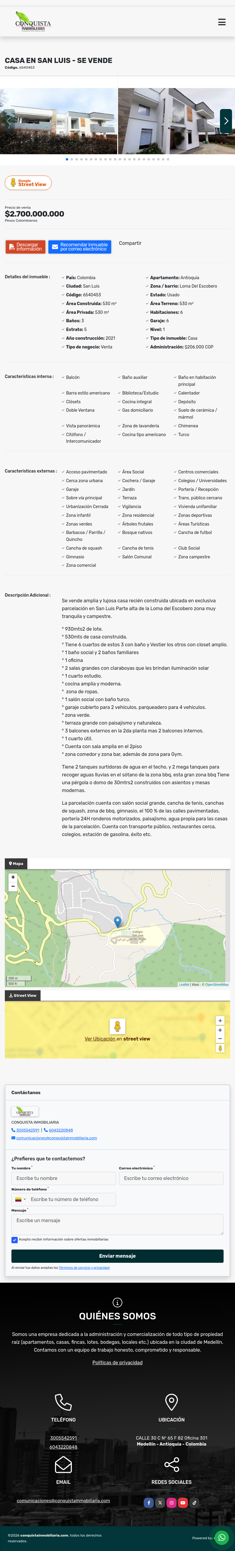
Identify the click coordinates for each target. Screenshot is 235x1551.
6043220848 (61, 1130)
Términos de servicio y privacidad (84, 1268)
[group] (58, 121)
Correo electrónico (137, 1168)
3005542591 (27, 1130)
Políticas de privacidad (118, 1362)
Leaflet (184, 984)
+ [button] (13, 877)
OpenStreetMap (217, 984)
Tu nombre (21, 1168)
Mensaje (19, 1210)
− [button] (13, 886)
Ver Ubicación (101, 1039)
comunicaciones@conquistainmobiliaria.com (56, 1138)
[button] (67, 159)
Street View (29, 182)
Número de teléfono (30, 1189)
